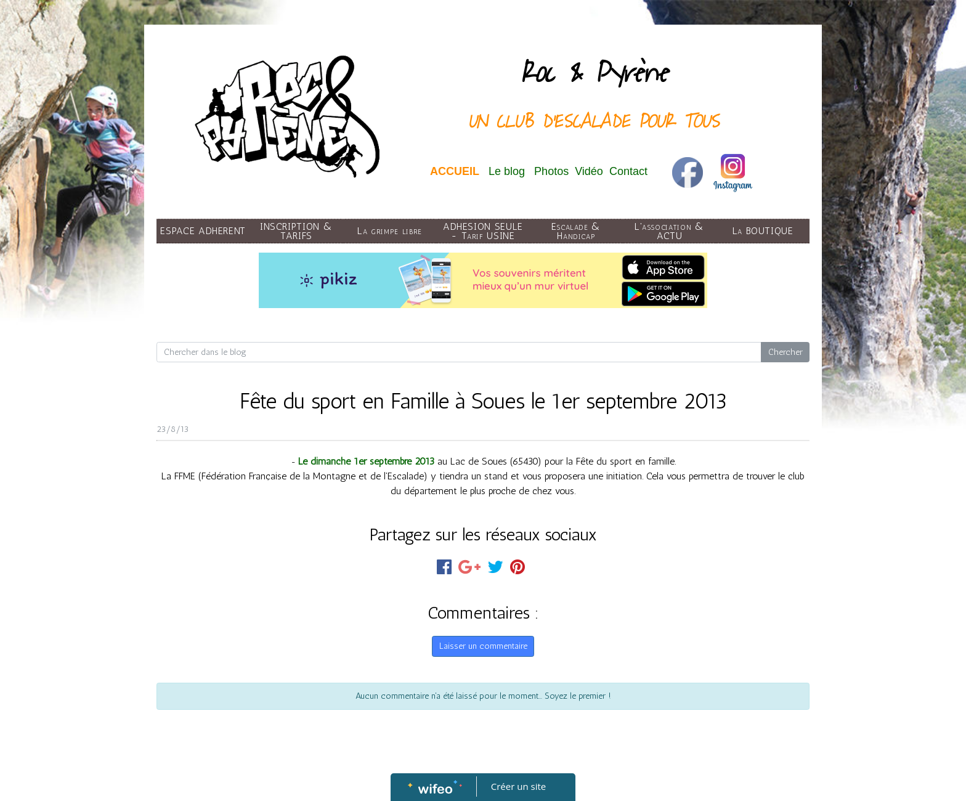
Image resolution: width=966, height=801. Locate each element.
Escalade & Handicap (576, 231)
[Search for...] (458, 352)
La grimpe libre (389, 231)
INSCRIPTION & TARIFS (296, 231)
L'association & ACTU (670, 231)
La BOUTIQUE (763, 231)
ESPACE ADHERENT (203, 231)
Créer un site (518, 786)
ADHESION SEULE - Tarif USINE (483, 231)
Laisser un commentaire (483, 646)
